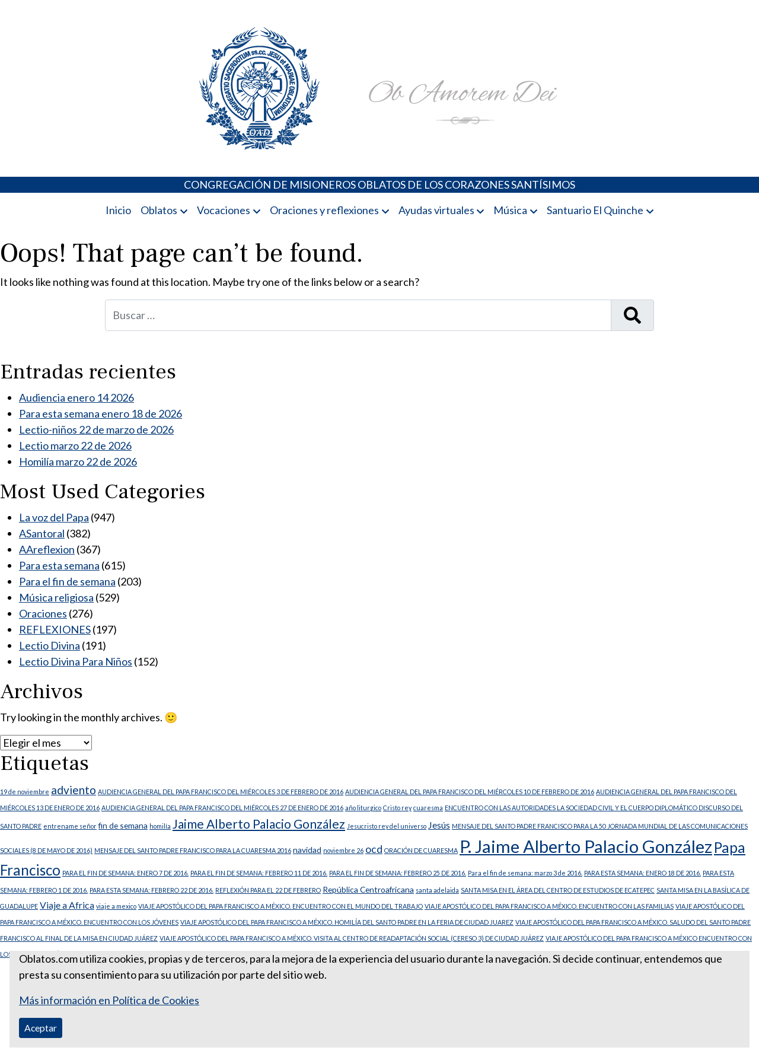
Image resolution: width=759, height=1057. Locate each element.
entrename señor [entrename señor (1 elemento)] (70, 826)
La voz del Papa (54, 517)
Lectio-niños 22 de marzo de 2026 (96, 429)
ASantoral (42, 533)
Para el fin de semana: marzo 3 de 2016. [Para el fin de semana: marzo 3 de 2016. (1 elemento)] (525, 873)
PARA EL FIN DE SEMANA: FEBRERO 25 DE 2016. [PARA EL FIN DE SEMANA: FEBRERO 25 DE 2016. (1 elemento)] (397, 873)
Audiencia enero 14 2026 (76, 397)
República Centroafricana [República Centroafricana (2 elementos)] (368, 889)
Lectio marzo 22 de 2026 (75, 445)
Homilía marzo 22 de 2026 (78, 461)
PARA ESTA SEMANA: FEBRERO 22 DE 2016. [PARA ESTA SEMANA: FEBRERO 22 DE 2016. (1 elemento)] (151, 890)
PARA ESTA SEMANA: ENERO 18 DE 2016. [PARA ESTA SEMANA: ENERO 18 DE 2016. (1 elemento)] (642, 873)
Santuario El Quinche (595, 210)
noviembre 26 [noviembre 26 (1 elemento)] (343, 850)
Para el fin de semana (67, 581)
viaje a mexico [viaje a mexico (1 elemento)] (116, 906)
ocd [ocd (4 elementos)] (373, 849)
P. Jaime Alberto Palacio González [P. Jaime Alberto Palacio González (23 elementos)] (586, 846)
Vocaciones (223, 210)
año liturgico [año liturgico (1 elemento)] (363, 807)
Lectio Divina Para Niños (75, 661)
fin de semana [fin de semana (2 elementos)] (123, 825)
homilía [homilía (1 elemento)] (160, 826)
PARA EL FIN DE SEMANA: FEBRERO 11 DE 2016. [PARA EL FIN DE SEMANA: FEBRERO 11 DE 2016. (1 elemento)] (258, 873)
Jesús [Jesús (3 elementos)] (439, 824)
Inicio (118, 210)
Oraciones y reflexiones (324, 210)
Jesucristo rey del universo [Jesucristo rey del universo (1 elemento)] (386, 826)
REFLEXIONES (55, 629)
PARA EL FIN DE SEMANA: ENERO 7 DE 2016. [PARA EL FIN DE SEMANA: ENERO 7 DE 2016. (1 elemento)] (125, 873)
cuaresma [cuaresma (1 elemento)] (428, 807)
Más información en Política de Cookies (109, 1000)
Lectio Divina (49, 645)
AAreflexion (47, 549)
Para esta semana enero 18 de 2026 (100, 413)
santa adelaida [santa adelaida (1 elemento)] (437, 890)
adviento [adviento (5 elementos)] (73, 790)
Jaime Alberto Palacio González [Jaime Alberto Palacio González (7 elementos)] (259, 823)
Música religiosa (56, 597)
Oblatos (159, 210)
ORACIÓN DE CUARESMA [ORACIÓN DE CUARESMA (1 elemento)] (421, 850)
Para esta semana (59, 565)
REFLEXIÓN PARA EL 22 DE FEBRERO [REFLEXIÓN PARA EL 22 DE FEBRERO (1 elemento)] (268, 890)
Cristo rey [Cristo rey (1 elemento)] (397, 807)
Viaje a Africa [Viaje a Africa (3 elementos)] (67, 904)
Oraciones (43, 613)
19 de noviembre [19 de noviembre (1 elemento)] (24, 791)
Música (510, 210)
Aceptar (40, 1027)
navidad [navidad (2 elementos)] (307, 850)
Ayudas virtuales (436, 210)
